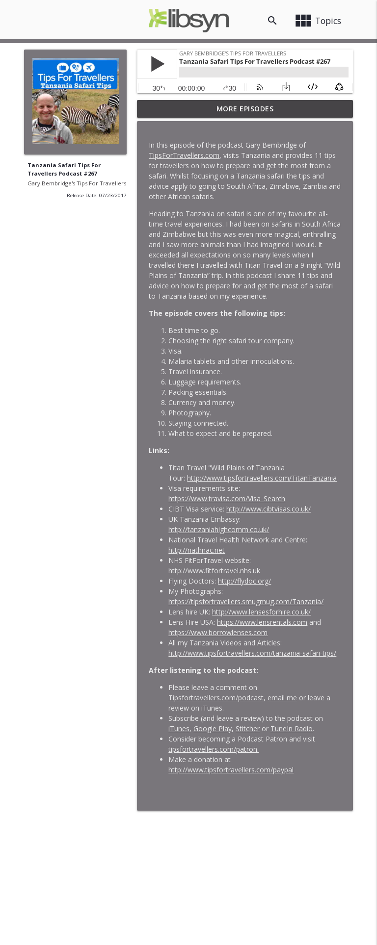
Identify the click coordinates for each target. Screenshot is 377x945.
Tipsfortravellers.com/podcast (216, 697)
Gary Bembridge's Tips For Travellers (76, 183)
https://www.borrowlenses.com (218, 632)
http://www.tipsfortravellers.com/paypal (231, 769)
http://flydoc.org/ (244, 581)
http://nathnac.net (196, 550)
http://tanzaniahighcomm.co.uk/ (218, 529)
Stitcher (248, 728)
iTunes (178, 728)
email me (282, 697)
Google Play (212, 728)
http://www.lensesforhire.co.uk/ (261, 611)
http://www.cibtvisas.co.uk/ (268, 508)
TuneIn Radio (291, 728)
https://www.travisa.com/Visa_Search (226, 498)
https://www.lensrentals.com (262, 622)
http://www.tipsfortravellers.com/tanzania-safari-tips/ (252, 653)
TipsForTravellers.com (184, 155)
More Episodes (245, 108)
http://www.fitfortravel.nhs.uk (214, 570)
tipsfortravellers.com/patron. (213, 749)
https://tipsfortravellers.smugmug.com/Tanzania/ (245, 601)
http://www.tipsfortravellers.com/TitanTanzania (262, 478)
